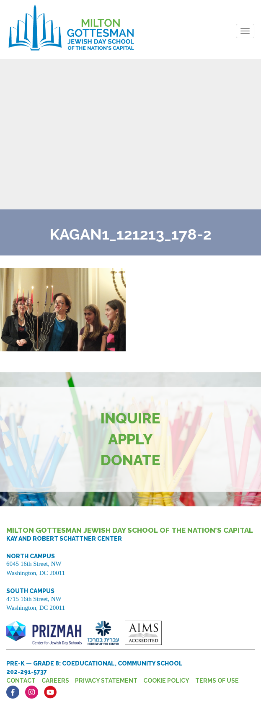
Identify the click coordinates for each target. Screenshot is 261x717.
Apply (130, 439)
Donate (130, 460)
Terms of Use (217, 680)
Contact (21, 680)
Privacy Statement (106, 680)
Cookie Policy (166, 680)
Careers (55, 680)
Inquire (130, 418)
